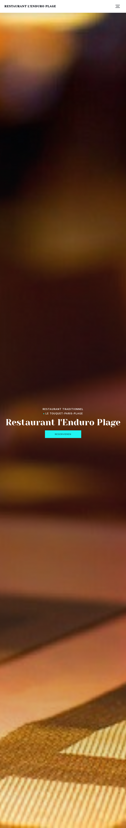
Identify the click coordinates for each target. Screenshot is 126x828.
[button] (118, 6)
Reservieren (63, 434)
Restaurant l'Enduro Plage (30, 6)
